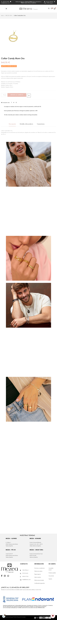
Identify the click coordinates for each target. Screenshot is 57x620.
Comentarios (41, 124)
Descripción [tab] (12, 124)
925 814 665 (5, 1)
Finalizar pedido (52, 573)
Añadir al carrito (16, 94)
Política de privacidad (39, 580)
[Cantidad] (3, 95)
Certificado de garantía (39, 583)
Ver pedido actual (51, 569)
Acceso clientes (48, 1)
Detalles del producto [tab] (26, 124)
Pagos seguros (37, 574)
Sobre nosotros (37, 577)
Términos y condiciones (39, 568)
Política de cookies (38, 571)
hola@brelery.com (26, 579)
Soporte (50, 579)
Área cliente (51, 576)
